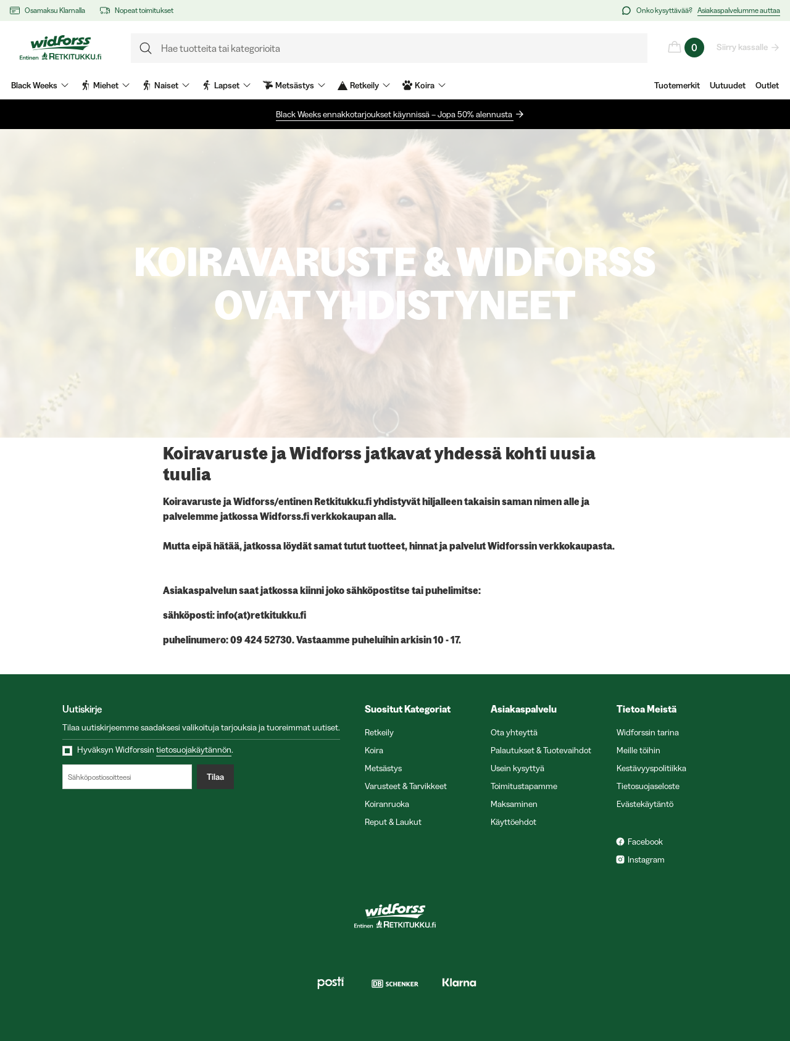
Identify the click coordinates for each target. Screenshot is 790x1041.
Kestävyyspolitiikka (651, 768)
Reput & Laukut (393, 821)
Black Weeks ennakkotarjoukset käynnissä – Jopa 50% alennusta (395, 114)
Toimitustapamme (524, 786)
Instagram (646, 859)
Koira (374, 750)
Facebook (645, 841)
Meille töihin (638, 750)
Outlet (767, 85)
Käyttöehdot (513, 821)
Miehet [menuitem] (105, 85)
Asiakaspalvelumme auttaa (738, 10)
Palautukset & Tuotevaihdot (541, 750)
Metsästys (383, 768)
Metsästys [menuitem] (294, 85)
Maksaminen (514, 803)
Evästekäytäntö (645, 803)
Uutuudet (728, 85)
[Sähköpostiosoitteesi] (127, 776)
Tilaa (215, 776)
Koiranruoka (387, 803)
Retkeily (379, 732)
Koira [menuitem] (424, 85)
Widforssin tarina (648, 732)
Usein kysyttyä (517, 768)
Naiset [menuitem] (166, 85)
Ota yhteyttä (514, 732)
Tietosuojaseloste (648, 786)
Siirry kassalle (743, 46)
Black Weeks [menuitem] (40, 85)
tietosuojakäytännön (193, 749)
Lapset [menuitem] (226, 85)
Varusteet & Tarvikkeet (406, 786)
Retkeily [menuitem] (363, 85)
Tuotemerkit (677, 85)
